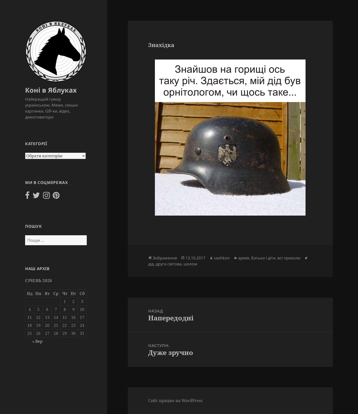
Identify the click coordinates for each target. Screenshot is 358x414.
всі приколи (288, 258)
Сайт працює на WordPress (175, 400)
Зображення (165, 258)
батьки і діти (263, 258)
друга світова (168, 264)
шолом (190, 264)
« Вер (37, 341)
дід (151, 264)
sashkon (222, 258)
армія (243, 258)
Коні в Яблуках (51, 90)
